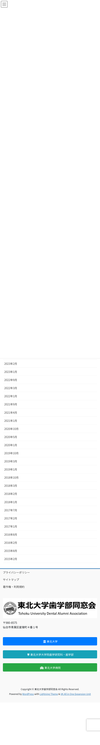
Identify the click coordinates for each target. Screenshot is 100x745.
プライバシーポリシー (16, 572)
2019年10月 (11, 453)
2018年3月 (10, 486)
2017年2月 (10, 518)
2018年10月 (11, 477)
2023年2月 (10, 364)
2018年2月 (10, 494)
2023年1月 (10, 372)
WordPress (28, 694)
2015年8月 (10, 551)
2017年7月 (10, 510)
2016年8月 (10, 534)
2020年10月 (11, 429)
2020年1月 (10, 445)
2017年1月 (10, 526)
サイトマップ (11, 579)
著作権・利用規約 (14, 587)
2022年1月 (10, 396)
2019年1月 (10, 469)
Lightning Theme (49, 694)
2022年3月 (10, 388)
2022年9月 (10, 380)
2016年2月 (10, 543)
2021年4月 (10, 412)
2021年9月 (10, 404)
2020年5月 (10, 437)
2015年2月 (10, 559)
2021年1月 (10, 421)
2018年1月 (10, 502)
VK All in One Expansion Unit (76, 694)
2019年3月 (10, 461)
